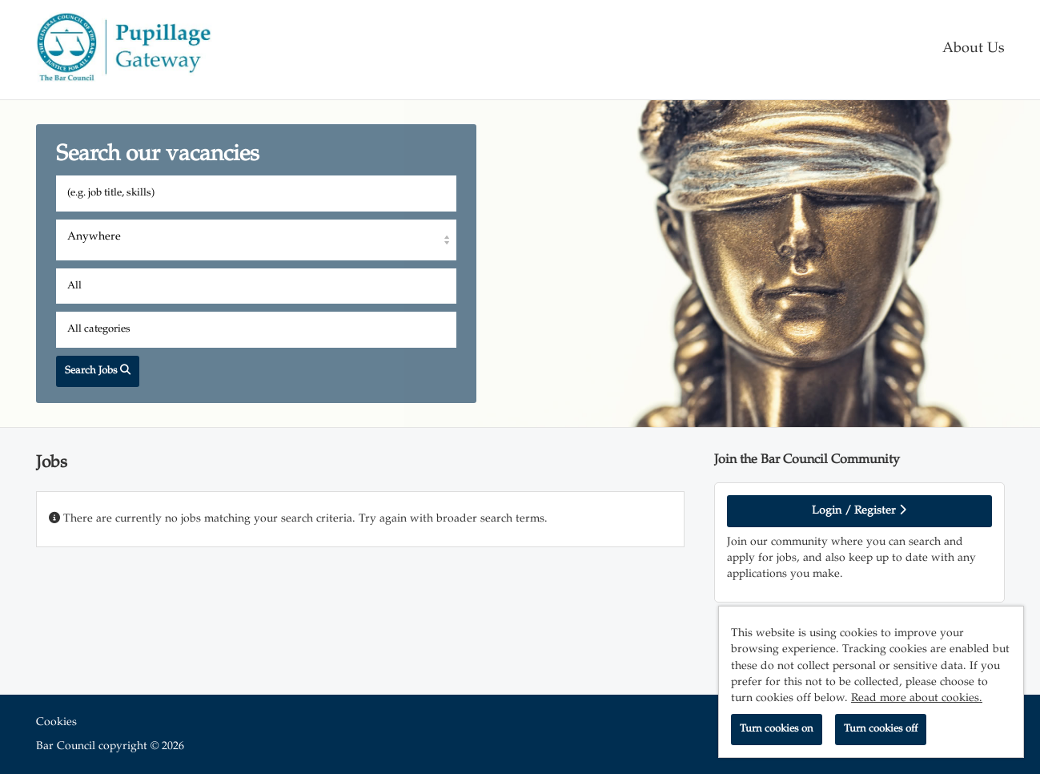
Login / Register (859, 510)
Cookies (56, 722)
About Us (973, 49)
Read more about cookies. (916, 698)
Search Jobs (98, 371)
